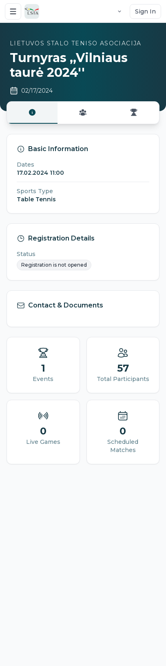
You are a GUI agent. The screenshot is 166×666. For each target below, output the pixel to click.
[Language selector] (119, 11)
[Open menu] (13, 11)
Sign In (145, 11)
